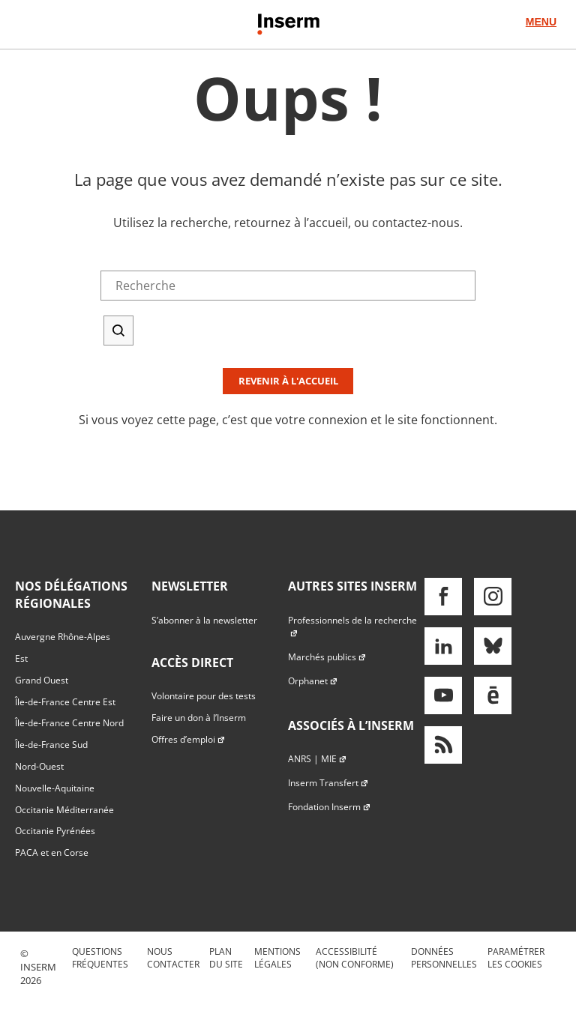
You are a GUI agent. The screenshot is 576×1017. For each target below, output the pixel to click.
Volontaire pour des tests (204, 695)
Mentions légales (277, 958)
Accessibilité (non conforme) (355, 958)
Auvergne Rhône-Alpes (62, 636)
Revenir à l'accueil (288, 380)
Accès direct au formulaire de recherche (110, 74)
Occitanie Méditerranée (64, 809)
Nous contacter (173, 958)
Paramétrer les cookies (516, 958)
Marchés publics (327, 657)
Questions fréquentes (100, 958)
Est (21, 658)
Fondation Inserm (329, 806)
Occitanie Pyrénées (55, 830)
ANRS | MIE (317, 758)
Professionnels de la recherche (352, 626)
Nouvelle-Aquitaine (54, 788)
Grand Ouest (41, 680)
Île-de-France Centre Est (65, 701)
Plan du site (226, 958)
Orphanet (313, 681)
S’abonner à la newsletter (204, 620)
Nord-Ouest (39, 766)
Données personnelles (444, 958)
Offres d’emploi (189, 739)
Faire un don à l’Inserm (199, 717)
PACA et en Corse (51, 852)
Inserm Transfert (328, 782)
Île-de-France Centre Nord (69, 722)
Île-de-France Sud (51, 744)
